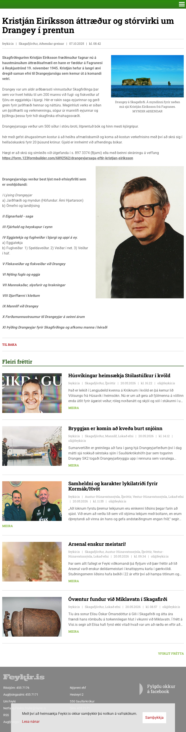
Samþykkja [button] (154, 717)
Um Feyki (9, 701)
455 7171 (31, 694)
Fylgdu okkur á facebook (152, 689)
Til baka (9, 344)
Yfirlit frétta (171, 653)
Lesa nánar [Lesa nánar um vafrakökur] (30, 721)
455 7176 (22, 687)
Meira (73, 408)
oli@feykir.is (166, 383)
